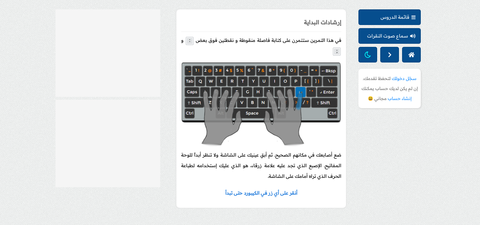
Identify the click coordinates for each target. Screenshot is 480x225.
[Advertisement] (107, 53)
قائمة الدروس (398, 17)
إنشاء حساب (400, 98)
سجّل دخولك (404, 78)
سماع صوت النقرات (391, 36)
